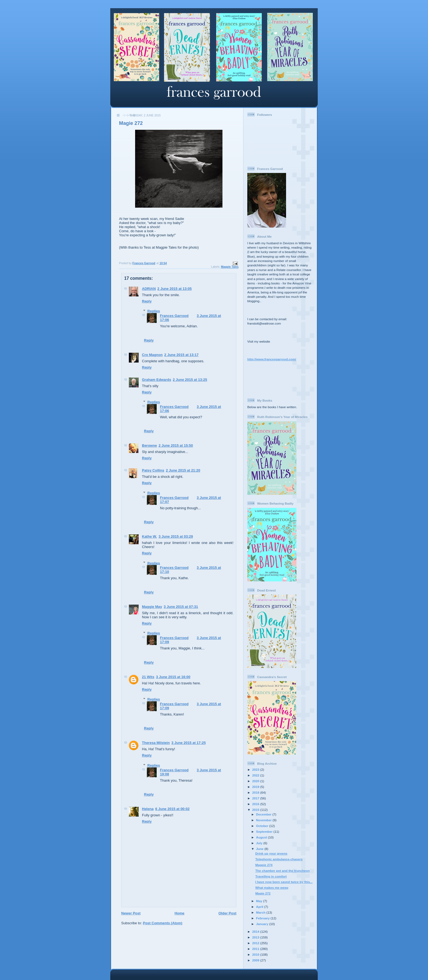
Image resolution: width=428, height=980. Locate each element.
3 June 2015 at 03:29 (176, 536)
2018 (256, 792)
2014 (256, 931)
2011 (256, 948)
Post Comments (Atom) (162, 923)
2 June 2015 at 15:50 (176, 445)
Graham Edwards (156, 380)
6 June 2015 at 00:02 (172, 809)
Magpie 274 (263, 865)
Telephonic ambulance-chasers (278, 859)
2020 (256, 781)
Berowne (149, 445)
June (260, 848)
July (259, 843)
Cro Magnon (152, 355)
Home (179, 913)
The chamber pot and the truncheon (282, 870)
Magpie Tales (230, 266)
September (265, 831)
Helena (148, 809)
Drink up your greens (271, 853)
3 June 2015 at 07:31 (181, 607)
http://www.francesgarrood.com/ (271, 359)
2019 (256, 786)
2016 (256, 804)
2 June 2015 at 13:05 (174, 289)
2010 (256, 954)
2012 (256, 943)
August (262, 837)
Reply (146, 301)
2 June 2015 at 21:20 (183, 470)
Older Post (227, 913)
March (261, 912)
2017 (256, 798)
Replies (153, 311)
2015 (256, 809)
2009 (256, 960)
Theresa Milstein (156, 743)
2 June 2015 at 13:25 (190, 380)
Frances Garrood (174, 316)
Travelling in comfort (271, 876)
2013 (256, 937)
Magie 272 (263, 893)
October (262, 826)
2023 (256, 769)
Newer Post (131, 913)
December (264, 814)
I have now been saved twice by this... (284, 882)
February (263, 918)
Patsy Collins (153, 470)
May (259, 901)
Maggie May (152, 607)
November (264, 820)
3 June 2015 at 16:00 (173, 677)
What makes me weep (271, 887)
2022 (256, 775)
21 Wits (148, 677)
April (260, 906)
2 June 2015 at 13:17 (181, 355)
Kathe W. (149, 536)
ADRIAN (149, 289)
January (262, 924)
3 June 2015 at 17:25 (188, 743)
